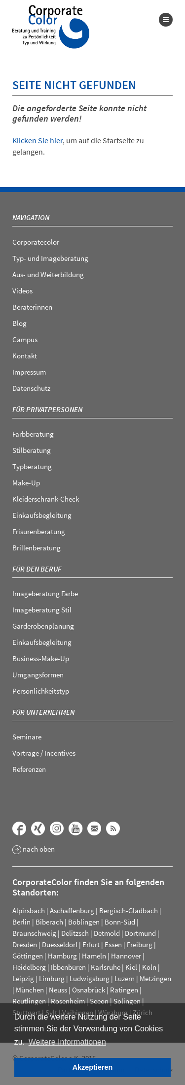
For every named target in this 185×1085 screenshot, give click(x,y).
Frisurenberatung (38, 531)
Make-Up (26, 482)
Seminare (26, 736)
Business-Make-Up (40, 658)
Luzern (124, 978)
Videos (22, 290)
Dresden (24, 944)
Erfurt (91, 944)
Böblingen (84, 921)
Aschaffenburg (72, 910)
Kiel (131, 967)
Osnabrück (88, 989)
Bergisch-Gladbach (128, 910)
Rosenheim (68, 1001)
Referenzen (29, 769)
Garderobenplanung (43, 626)
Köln (149, 967)
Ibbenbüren (68, 967)
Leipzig (23, 978)
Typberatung (32, 466)
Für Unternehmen (43, 712)
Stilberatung (31, 450)
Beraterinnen (32, 307)
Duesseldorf (59, 944)
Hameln (94, 955)
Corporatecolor (35, 242)
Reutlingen (29, 1001)
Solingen (127, 1001)
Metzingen (155, 978)
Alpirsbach (28, 910)
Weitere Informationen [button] (67, 1042)
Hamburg (62, 955)
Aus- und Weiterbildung (48, 274)
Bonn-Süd (120, 921)
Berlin (21, 921)
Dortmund (140, 933)
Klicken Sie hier (37, 140)
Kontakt (24, 355)
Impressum (29, 372)
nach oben (33, 849)
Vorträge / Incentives (43, 753)
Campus (24, 339)
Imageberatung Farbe (45, 593)
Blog (19, 323)
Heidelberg (29, 967)
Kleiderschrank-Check (45, 499)
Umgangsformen (38, 674)
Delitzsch (75, 933)
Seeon (99, 1001)
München (30, 989)
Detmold (107, 933)
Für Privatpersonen (47, 409)
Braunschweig (34, 933)
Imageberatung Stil (42, 609)
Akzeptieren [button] (93, 1067)
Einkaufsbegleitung (42, 515)
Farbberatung (33, 434)
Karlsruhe (105, 967)
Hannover (126, 955)
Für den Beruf (36, 569)
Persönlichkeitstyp (40, 691)
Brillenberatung (36, 547)
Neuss (58, 989)
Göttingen (27, 955)
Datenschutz (31, 388)
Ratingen (124, 989)
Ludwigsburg (90, 978)
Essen (113, 944)
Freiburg (139, 944)
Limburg (52, 978)
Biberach (49, 921)
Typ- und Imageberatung (50, 258)
